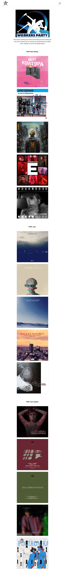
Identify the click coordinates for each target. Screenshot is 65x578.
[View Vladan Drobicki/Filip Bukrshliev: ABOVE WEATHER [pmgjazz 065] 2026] (32, 312)
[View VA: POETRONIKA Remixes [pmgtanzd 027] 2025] (32, 487)
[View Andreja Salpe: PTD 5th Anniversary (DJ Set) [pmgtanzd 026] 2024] (32, 520)
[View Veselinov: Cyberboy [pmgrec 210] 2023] (32, 137)
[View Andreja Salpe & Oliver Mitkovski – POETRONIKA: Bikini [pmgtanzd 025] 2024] (32, 553)
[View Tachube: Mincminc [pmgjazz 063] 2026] (32, 377)
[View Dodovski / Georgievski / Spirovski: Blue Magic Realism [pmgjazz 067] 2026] (32, 246)
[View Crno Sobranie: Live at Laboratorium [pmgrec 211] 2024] (32, 104)
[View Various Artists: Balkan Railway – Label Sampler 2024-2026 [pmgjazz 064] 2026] (32, 345)
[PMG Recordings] (5, 3)
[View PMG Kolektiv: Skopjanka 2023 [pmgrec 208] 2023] (32, 202)
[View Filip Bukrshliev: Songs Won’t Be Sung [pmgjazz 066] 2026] (32, 279)
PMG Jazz (32, 227)
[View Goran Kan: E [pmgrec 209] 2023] (32, 170)
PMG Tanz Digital (32, 402)
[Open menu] (60, 3)
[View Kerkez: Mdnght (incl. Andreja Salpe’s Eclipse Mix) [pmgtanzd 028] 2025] (32, 454)
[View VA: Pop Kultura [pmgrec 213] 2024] (32, 71)
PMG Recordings (32, 52)
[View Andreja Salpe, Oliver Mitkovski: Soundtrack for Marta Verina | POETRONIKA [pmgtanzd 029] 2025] (32, 421)
